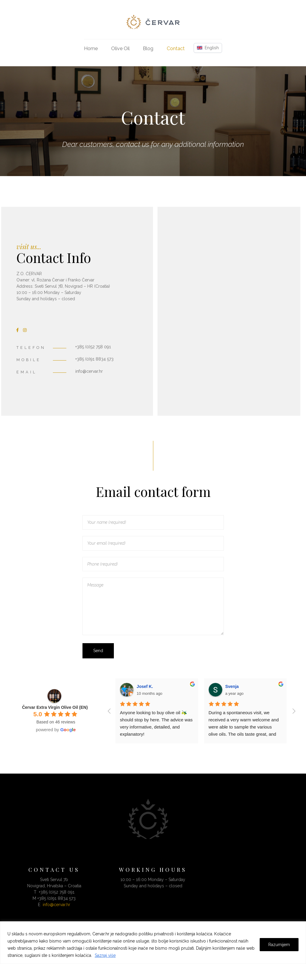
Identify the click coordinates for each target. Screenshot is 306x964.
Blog (148, 48)
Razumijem (279, 944)
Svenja (232, 686)
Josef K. (145, 686)
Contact (176, 48)
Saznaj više (105, 955)
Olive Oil (120, 48)
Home (91, 48)
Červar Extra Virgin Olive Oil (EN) (55, 707)
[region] (153, 942)
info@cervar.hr (56, 904)
